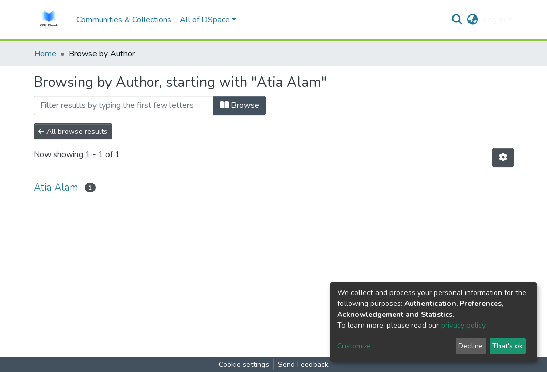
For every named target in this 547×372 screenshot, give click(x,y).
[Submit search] (457, 19)
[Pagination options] (503, 157)
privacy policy (463, 325)
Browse (239, 105)
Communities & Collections (123, 19)
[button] (472, 19)
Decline (470, 346)
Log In (494, 19)
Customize (354, 346)
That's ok (507, 346)
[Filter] (123, 105)
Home (45, 53)
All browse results (72, 131)
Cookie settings (243, 364)
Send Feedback (303, 364)
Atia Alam (56, 187)
